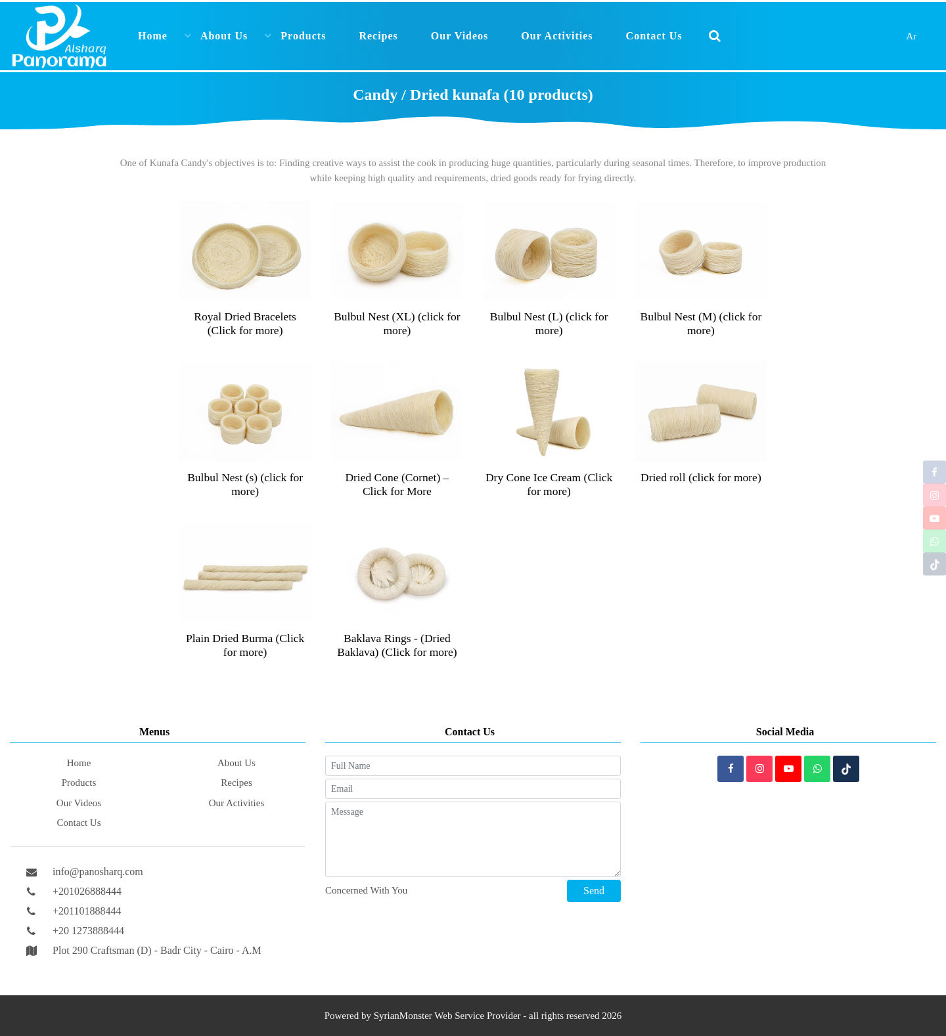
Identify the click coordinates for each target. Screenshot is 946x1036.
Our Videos (460, 35)
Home (153, 35)
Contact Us (654, 35)
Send (593, 890)
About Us (224, 35)
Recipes (378, 35)
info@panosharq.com (98, 871)
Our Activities (557, 35)
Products (303, 35)
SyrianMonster (403, 1015)
